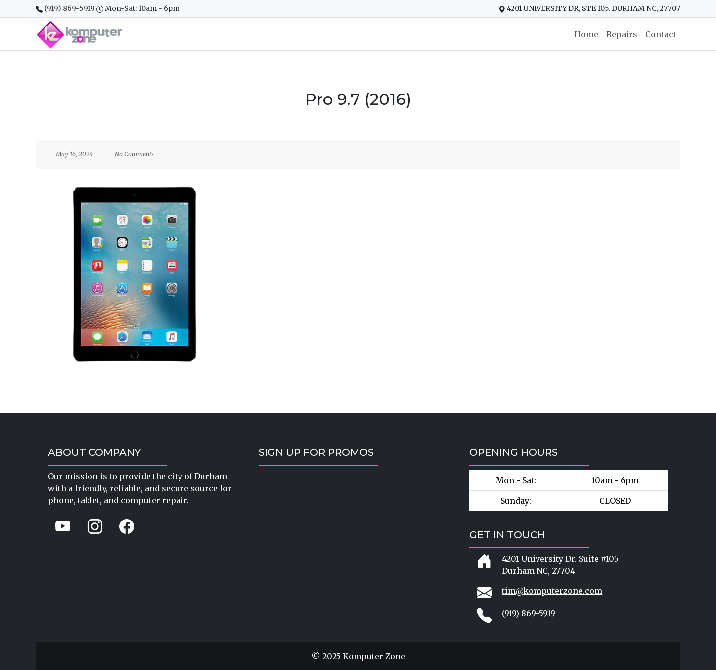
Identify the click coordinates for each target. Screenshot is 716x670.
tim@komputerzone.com (552, 591)
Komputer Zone (374, 656)
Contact (660, 34)
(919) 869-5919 (70, 8)
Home (586, 34)
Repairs (621, 34)
